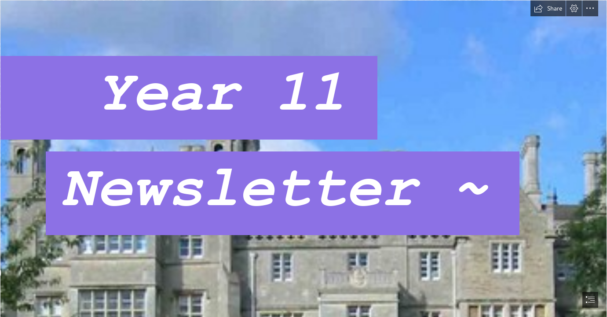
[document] (303, 158)
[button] (548, 8)
